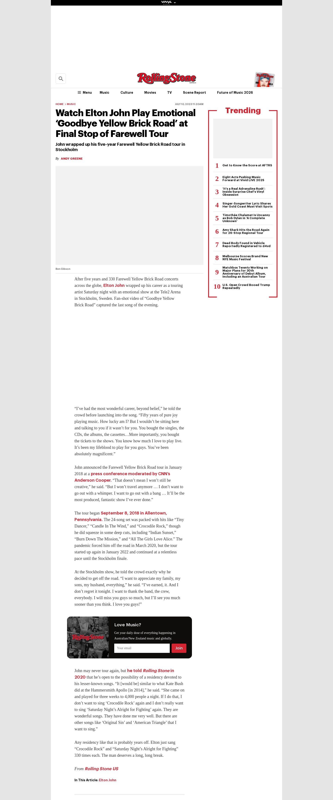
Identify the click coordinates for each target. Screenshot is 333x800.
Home (60, 104)
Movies (150, 92)
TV (169, 92)
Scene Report (194, 92)
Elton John (114, 285)
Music (104, 92)
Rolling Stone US (101, 769)
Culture (126, 92)
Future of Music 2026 (235, 92)
